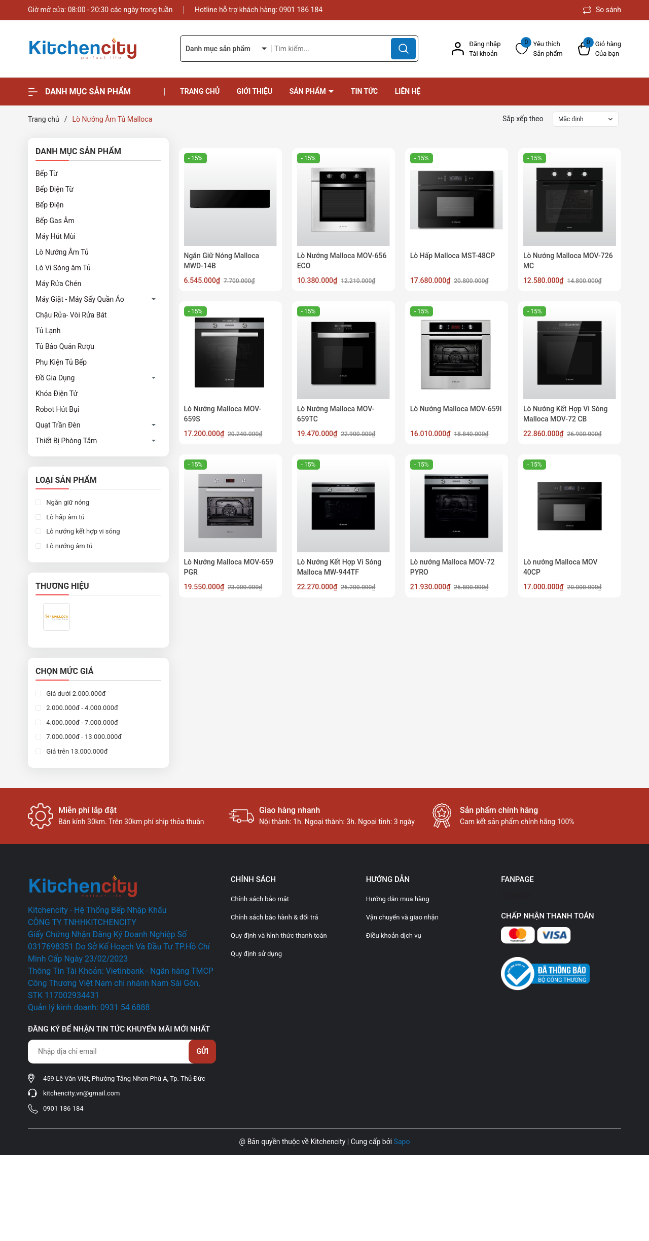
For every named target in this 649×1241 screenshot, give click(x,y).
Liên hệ (408, 91)
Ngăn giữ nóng (67, 502)
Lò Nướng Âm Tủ (62, 252)
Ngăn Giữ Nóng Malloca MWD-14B (222, 261)
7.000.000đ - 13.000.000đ (83, 736)
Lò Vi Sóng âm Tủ (63, 268)
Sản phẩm (309, 91)
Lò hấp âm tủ (65, 517)
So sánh (602, 10)
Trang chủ (200, 91)
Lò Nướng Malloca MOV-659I (456, 409)
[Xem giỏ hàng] (599, 49)
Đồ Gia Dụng (55, 378)
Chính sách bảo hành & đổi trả (274, 917)
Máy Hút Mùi (55, 236)
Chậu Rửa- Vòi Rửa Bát (71, 315)
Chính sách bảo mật (260, 899)
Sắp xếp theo (523, 119)
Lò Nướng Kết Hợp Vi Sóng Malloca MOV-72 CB (565, 414)
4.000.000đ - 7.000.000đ (81, 722)
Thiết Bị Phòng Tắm (66, 441)
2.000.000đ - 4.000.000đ (81, 708)
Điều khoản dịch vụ (393, 935)
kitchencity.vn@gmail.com (81, 1093)
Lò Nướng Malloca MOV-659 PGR (229, 567)
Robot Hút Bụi (57, 409)
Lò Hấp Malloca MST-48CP (452, 256)
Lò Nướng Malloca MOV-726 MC (568, 261)
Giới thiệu (254, 91)
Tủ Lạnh (48, 331)
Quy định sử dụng (256, 954)
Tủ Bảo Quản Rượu (64, 346)
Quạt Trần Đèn (57, 425)
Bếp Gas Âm (55, 221)
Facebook (516, 895)
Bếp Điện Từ (54, 189)
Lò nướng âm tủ (68, 546)
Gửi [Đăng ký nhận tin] (202, 1051)
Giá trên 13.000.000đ (76, 751)
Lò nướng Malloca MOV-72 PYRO (452, 567)
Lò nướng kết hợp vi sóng (82, 531)
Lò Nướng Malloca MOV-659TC (336, 414)
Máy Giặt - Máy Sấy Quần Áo (79, 299)
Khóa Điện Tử (56, 393)
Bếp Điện (49, 205)
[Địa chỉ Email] (121, 1051)
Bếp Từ (46, 173)
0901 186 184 (301, 10)
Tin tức (364, 91)
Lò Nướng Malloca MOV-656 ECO (342, 261)
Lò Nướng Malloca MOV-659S (223, 414)
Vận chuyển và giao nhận (402, 917)
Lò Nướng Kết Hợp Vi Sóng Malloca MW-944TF (339, 567)
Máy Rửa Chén (58, 283)
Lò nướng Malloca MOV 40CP (560, 567)
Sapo (402, 1142)
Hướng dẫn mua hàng (397, 899)
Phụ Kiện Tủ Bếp (61, 362)
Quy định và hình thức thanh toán (279, 935)
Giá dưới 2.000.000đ (75, 693)
